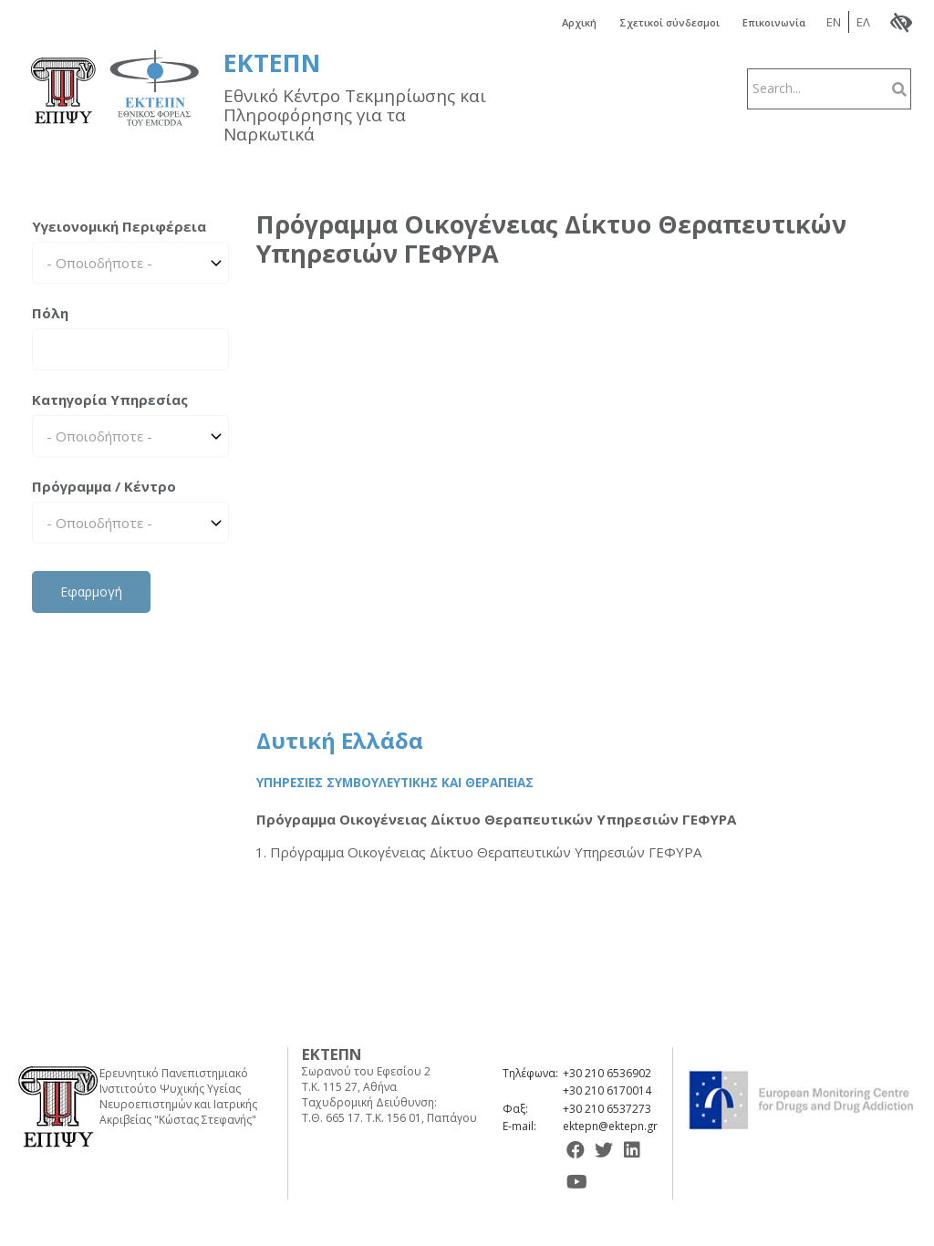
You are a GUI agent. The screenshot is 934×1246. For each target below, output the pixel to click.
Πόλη (50, 311)
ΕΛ (874, 21)
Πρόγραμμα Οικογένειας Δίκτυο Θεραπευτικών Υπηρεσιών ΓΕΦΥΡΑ (496, 818)
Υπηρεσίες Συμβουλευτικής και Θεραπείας (395, 781)
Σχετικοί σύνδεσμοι (660, 21)
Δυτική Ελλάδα (339, 739)
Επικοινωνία (778, 21)
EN (844, 21)
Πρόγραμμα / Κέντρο (104, 484)
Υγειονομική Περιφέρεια (119, 224)
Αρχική (558, 21)
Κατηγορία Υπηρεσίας (110, 398)
